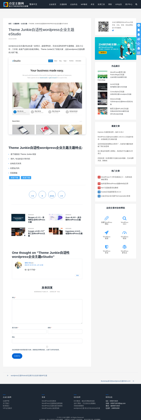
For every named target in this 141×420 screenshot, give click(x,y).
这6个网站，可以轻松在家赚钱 (85, 399)
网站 (13, 337)
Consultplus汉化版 (117, 92)
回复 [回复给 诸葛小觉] (77, 275)
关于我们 (6, 399)
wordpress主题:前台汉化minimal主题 (87, 404)
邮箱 (49, 328)
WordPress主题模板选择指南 (52, 399)
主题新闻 (63, 4)
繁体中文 (33, 4)
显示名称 (15, 328)
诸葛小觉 (28, 263)
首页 (10, 23)
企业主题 (24, 23)
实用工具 (101, 4)
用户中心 (128, 4)
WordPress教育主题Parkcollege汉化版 (118, 73)
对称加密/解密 (79, 402)
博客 (110, 4)
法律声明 (6, 397)
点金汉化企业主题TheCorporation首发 (115, 196)
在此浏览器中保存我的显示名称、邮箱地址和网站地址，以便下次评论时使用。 (36, 350)
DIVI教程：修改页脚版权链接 (84, 397)
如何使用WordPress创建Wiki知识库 (114, 183)
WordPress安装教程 (49, 397)
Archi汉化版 (114, 84)
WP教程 (84, 4)
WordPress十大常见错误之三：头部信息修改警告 (116, 178)
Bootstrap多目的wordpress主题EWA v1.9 (117, 376)
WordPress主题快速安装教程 (52, 402)
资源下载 (15, 178)
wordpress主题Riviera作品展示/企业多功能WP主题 (27, 376)
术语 (92, 4)
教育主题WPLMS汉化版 (119, 109)
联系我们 (6, 402)
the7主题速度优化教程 (109, 188)
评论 (14, 297)
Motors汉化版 (115, 99)
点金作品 (73, 4)
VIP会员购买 (7, 404)
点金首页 (52, 4)
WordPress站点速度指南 (50, 404)
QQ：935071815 (112, 397)
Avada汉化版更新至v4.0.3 (111, 192)
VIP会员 (118, 4)
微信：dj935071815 (113, 402)
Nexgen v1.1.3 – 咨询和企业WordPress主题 (36, 219)
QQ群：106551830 (113, 404)
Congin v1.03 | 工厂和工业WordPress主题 (36, 233)
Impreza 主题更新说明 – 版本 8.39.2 (111, 132)
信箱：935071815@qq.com (115, 399)
